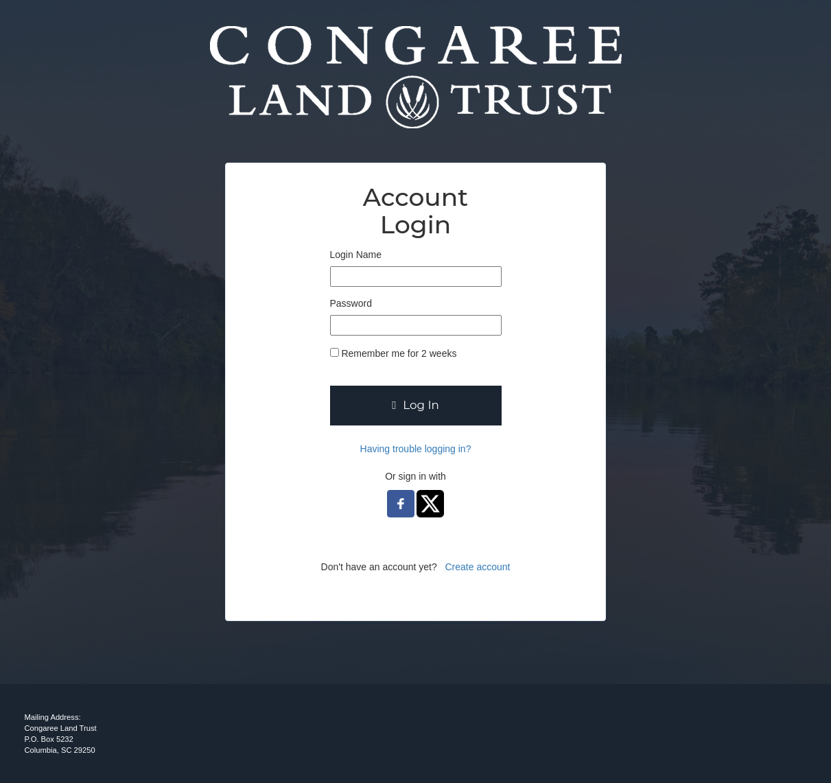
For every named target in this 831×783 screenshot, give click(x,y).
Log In (415, 405)
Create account (477, 566)
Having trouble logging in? (415, 448)
